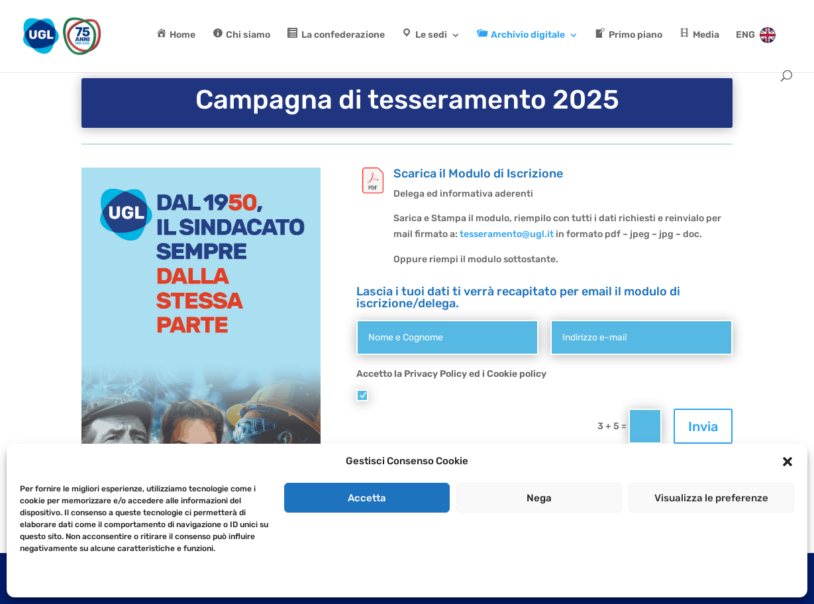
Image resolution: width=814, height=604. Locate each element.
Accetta (367, 498)
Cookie (33, 578)
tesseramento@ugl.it (507, 234)
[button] (787, 461)
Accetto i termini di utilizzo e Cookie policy (490, 395)
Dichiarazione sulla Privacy (103, 578)
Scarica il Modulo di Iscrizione (478, 173)
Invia (703, 426)
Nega (539, 498)
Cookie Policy (594, 395)
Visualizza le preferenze (711, 498)
